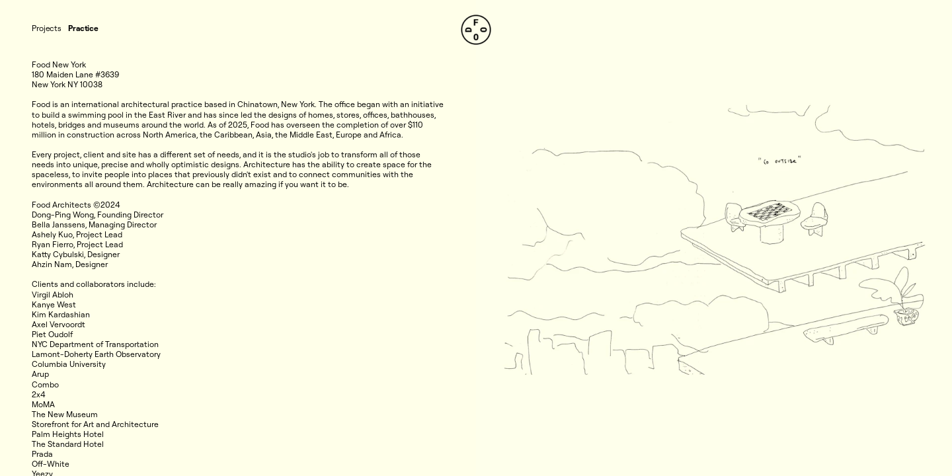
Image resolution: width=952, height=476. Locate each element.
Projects (46, 28)
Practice (83, 28)
